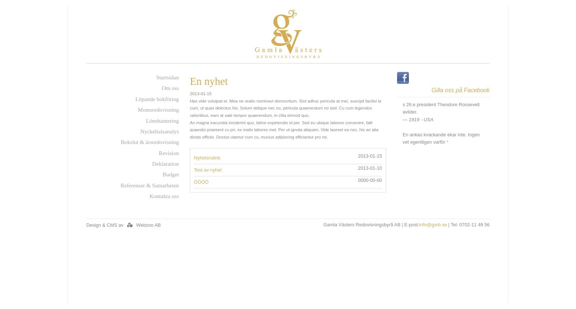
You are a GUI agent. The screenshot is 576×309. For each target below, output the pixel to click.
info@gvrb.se (433, 224)
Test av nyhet (208, 170)
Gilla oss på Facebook (461, 90)
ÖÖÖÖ (201, 182)
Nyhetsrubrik (207, 158)
